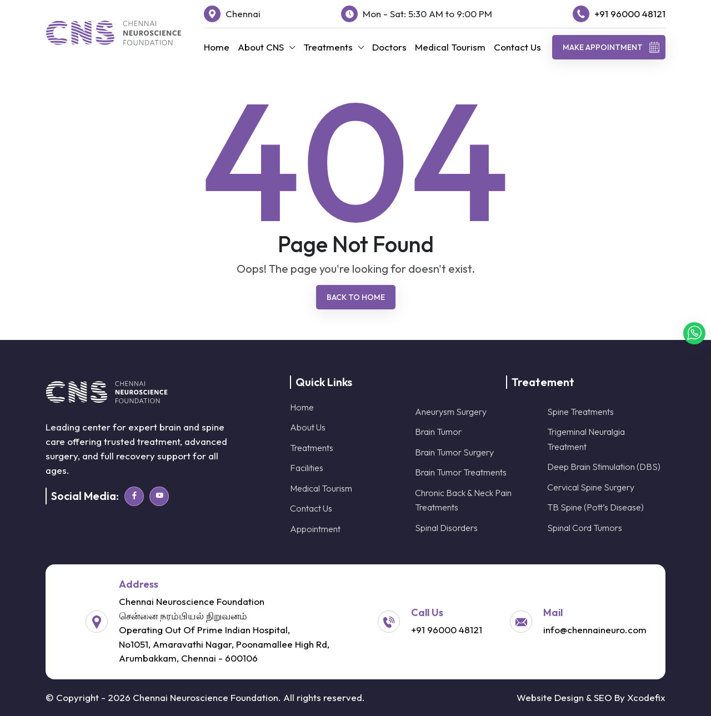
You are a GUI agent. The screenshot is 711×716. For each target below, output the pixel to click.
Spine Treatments (580, 411)
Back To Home (356, 297)
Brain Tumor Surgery (454, 452)
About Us (308, 427)
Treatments (328, 47)
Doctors (389, 47)
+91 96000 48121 (629, 13)
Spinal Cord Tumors (584, 527)
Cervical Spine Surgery (590, 487)
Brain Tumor (438, 431)
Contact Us (517, 47)
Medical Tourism (450, 47)
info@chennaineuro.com (595, 629)
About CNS (261, 47)
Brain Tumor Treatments (461, 472)
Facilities (306, 467)
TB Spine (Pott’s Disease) (595, 507)
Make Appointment (611, 47)
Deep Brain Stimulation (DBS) (603, 466)
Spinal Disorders (446, 527)
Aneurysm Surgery (451, 411)
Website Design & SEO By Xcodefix (591, 697)
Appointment (315, 528)
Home (216, 47)
